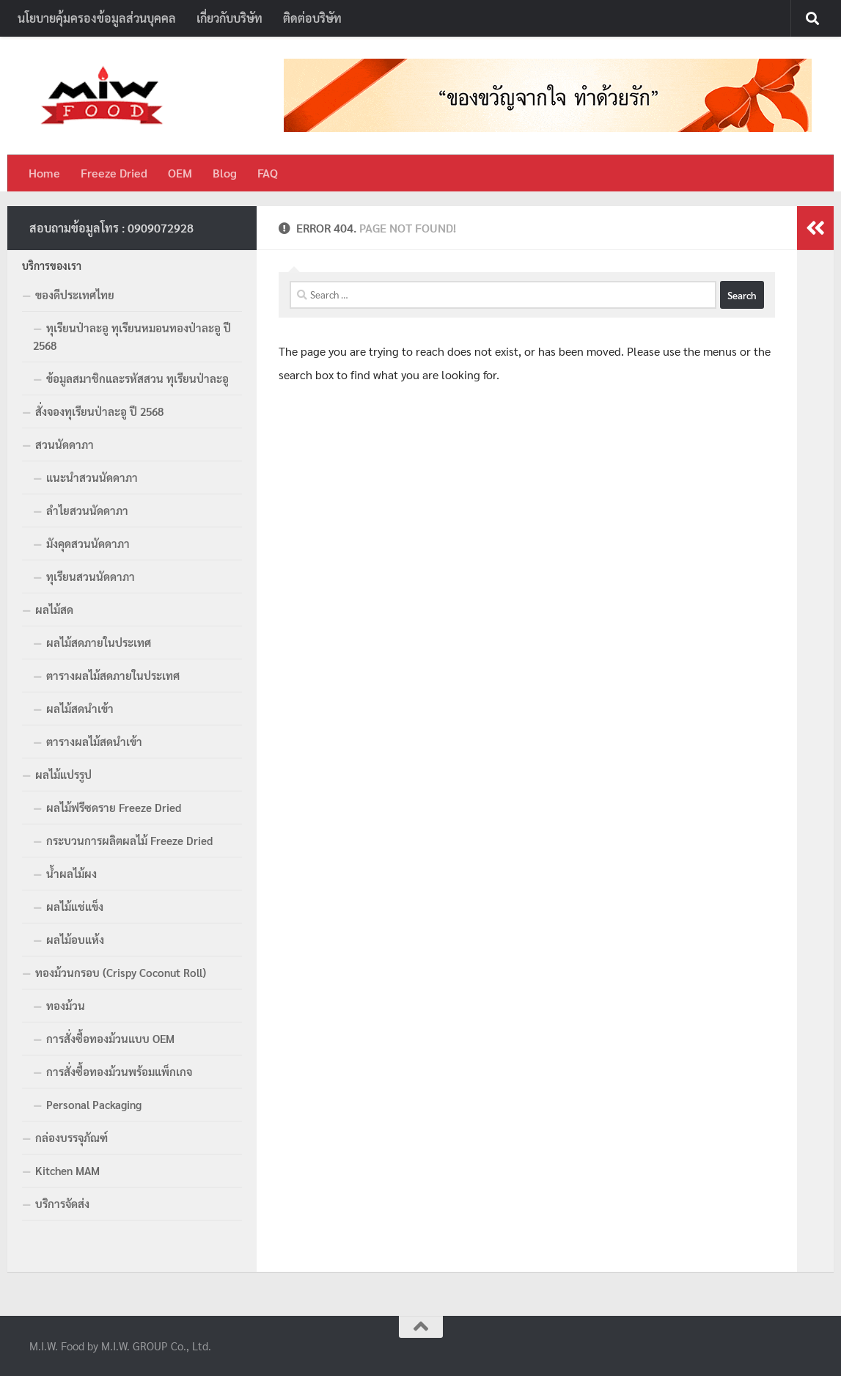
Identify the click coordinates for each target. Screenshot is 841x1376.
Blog (225, 172)
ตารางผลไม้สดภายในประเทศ (113, 675)
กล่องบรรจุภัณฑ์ (71, 1137)
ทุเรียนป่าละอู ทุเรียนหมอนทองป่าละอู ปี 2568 (132, 336)
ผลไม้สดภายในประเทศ (98, 642)
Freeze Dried (114, 172)
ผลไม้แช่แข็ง (74, 906)
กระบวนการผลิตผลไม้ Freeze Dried (129, 840)
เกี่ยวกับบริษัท (229, 18)
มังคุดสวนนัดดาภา (88, 543)
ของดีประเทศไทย (74, 294)
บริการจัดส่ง (62, 1203)
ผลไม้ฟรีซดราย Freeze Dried (113, 807)
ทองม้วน (65, 1005)
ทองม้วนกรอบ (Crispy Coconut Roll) (120, 972)
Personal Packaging (94, 1104)
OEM (180, 172)
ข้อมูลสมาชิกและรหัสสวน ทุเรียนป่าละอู (137, 378)
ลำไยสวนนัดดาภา (87, 510)
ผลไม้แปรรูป (63, 774)
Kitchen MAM (67, 1170)
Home (44, 172)
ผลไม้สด (54, 609)
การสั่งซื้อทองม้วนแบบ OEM (110, 1038)
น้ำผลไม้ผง (71, 873)
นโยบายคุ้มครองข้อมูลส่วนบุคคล (97, 18)
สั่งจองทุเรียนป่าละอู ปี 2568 (99, 411)
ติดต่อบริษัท (312, 18)
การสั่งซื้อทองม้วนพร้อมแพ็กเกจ (119, 1071)
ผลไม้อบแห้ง (75, 939)
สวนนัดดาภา (64, 444)
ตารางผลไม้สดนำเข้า (94, 741)
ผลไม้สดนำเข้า (80, 708)
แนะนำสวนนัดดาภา (92, 477)
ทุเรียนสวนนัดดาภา (90, 576)
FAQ (267, 172)
